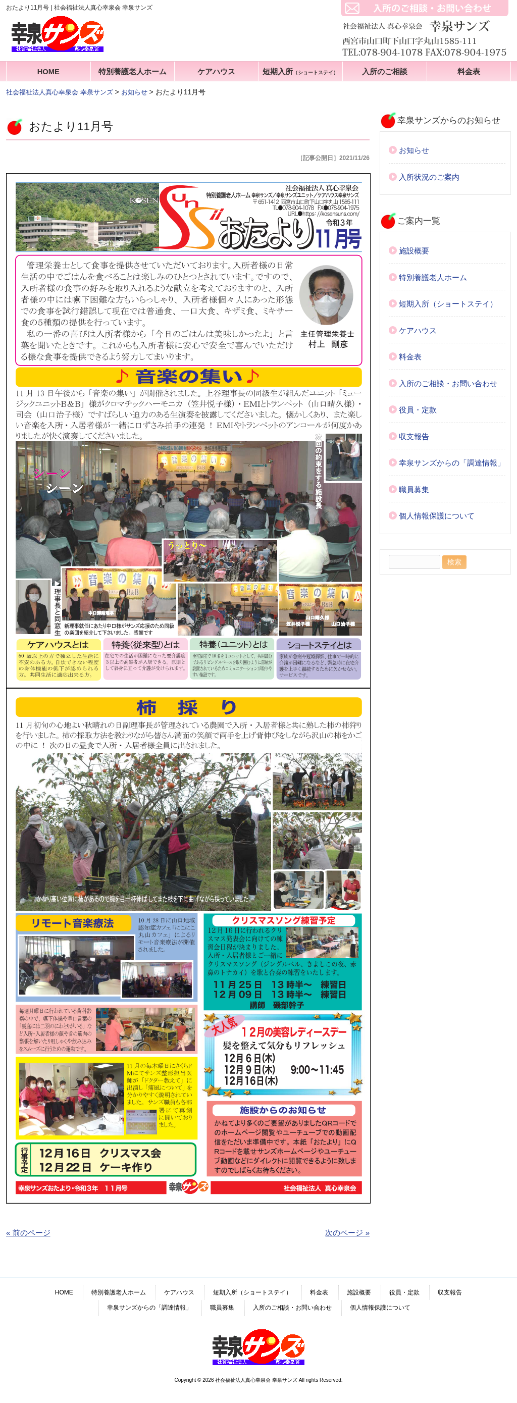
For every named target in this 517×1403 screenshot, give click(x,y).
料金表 (468, 72)
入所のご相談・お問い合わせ (448, 383)
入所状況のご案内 (429, 177)
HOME (48, 72)
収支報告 (414, 436)
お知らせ (414, 150)
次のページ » (347, 1232)
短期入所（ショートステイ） (448, 303)
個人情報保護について (437, 515)
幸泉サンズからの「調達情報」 (452, 462)
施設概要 (414, 250)
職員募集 (414, 489)
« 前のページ (28, 1232)
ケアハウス (216, 72)
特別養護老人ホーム (132, 72)
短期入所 (300, 72)
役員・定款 (418, 409)
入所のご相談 (384, 72)
